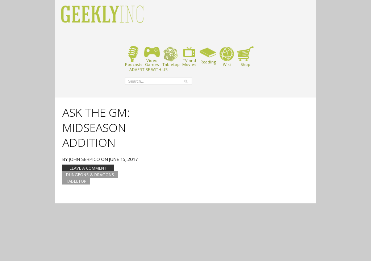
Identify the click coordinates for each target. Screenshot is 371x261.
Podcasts (133, 56)
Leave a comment (88, 168)
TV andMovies (189, 56)
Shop (245, 56)
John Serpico (84, 159)
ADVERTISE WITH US (148, 69)
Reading (208, 55)
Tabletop (170, 56)
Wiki (227, 56)
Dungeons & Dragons (90, 174)
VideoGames (152, 56)
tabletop (76, 181)
